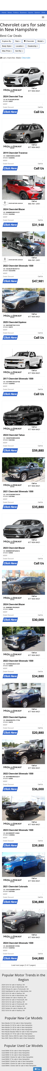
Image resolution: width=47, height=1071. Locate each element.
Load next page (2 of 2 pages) (23, 965)
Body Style (7, 46)
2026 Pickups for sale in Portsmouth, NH (15, 989)
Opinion (37, 12)
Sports (30, 12)
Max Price (7, 51)
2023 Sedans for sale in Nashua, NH (14, 1008)
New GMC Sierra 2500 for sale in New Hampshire (18, 1038)
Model (41, 41)
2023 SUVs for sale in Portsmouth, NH (14, 1004)
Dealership (33, 46)
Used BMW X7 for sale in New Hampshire (16, 1059)
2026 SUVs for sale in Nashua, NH (13, 985)
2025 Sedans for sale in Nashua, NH (14, 997)
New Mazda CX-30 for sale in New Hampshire (17, 1027)
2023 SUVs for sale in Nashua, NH (13, 1006)
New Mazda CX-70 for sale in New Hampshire (17, 1034)
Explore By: (6, 41)
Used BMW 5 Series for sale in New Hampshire (17, 1061)
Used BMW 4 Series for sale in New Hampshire (17, 1063)
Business (23, 12)
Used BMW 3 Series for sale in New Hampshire (17, 1057)
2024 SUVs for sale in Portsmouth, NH (14, 1000)
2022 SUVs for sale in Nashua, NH (13, 1010)
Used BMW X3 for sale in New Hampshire (16, 1053)
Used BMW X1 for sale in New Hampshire (16, 1055)
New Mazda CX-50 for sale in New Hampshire (17, 1025)
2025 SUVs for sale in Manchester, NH (14, 995)
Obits (43, 12)
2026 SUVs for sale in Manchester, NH (14, 987)
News (10, 12)
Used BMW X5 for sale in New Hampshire (16, 1051)
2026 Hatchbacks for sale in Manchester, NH (16, 991)
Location (20, 46)
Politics (16, 12)
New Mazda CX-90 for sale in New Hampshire (17, 1029)
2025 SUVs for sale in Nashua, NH (13, 993)
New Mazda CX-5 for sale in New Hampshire (16, 1023)
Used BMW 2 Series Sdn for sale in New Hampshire (19, 1066)
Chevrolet (29, 41)
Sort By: (19, 51)
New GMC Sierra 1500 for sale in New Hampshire (18, 1036)
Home (4, 12)
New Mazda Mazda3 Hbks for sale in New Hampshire (19, 1032)
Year (17, 41)
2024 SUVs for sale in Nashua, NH (13, 1002)
